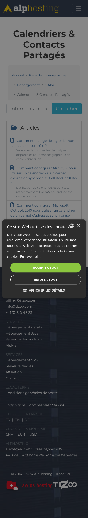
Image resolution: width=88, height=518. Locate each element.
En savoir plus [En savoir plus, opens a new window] (30, 256)
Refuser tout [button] (45, 280)
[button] (44, 290)
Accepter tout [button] (45, 267)
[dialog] (44, 259)
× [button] (78, 225)
